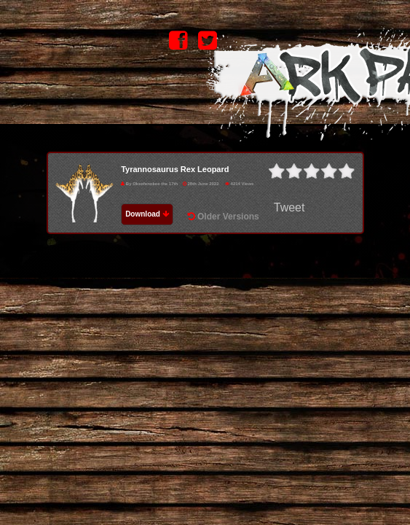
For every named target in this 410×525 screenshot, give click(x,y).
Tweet (289, 207)
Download (147, 214)
